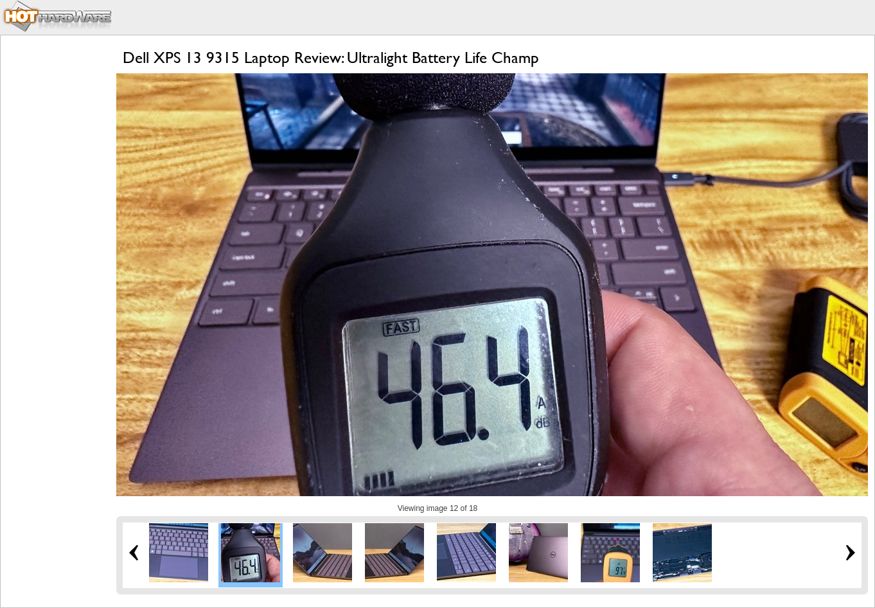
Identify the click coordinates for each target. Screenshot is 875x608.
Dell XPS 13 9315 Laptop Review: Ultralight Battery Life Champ (331, 57)
